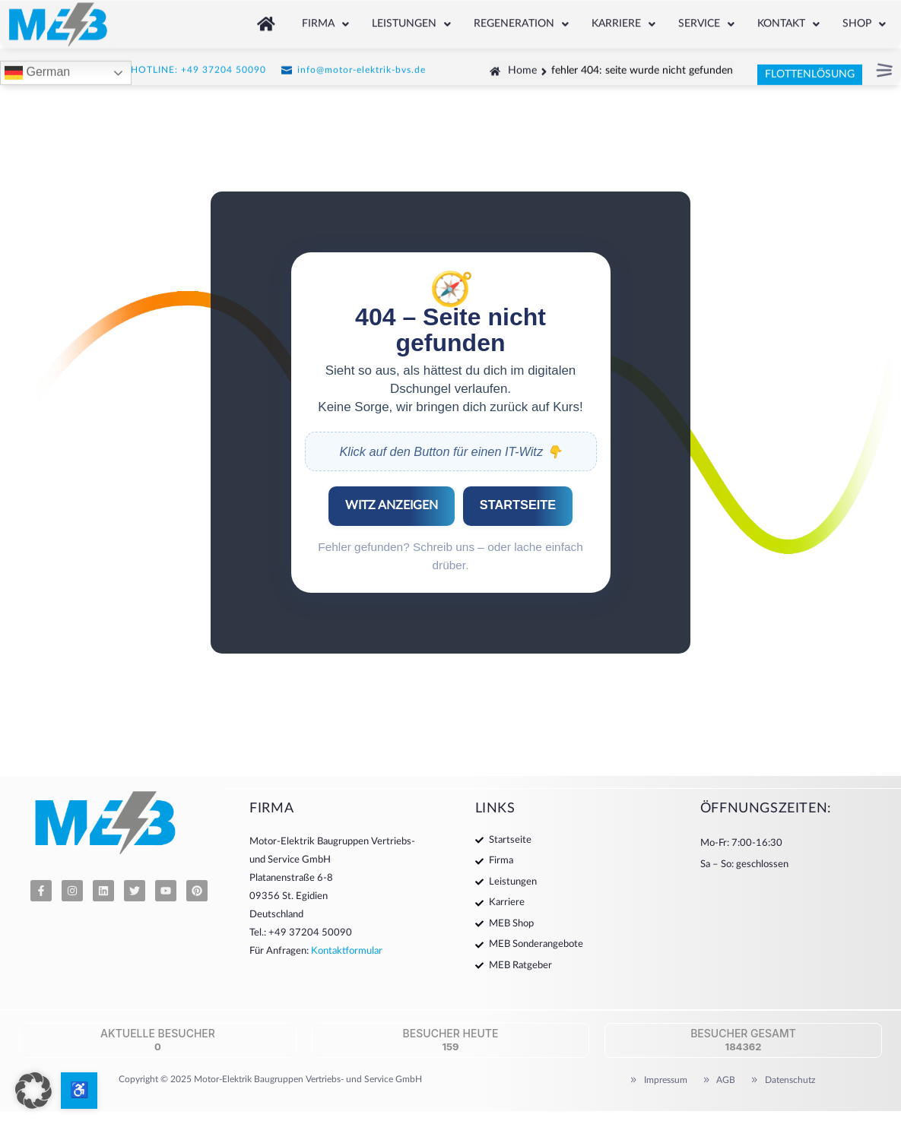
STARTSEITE (518, 504)
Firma (325, 19)
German (37, 71)
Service (706, 19)
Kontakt (788, 19)
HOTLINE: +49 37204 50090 (198, 66)
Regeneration (521, 19)
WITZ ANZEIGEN (391, 505)
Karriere (623, 19)
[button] (325, 20)
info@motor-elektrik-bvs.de (361, 66)
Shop (864, 19)
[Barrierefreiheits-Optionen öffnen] (79, 1090)
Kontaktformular (346, 951)
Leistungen (411, 19)
